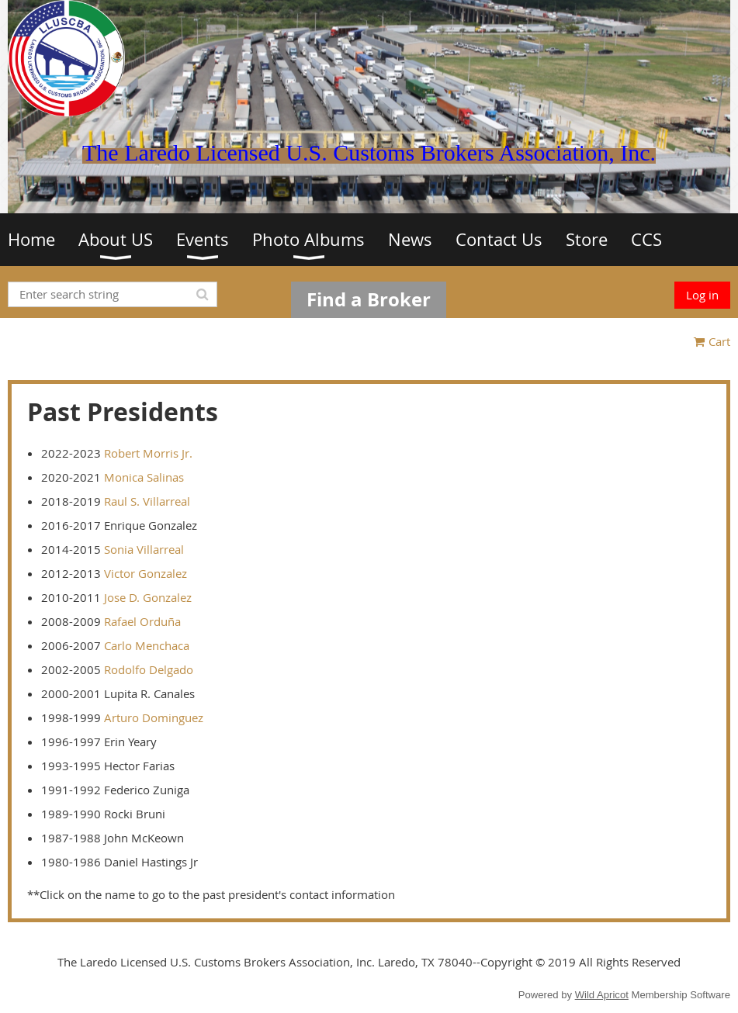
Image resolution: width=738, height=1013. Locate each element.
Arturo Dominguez (153, 717)
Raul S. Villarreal (147, 501)
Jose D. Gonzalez (148, 597)
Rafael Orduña (142, 621)
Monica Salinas (144, 477)
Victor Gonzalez (145, 573)
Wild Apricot (602, 995)
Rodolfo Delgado (148, 669)
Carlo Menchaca (146, 645)
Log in (702, 295)
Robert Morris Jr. (148, 453)
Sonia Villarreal (144, 549)
